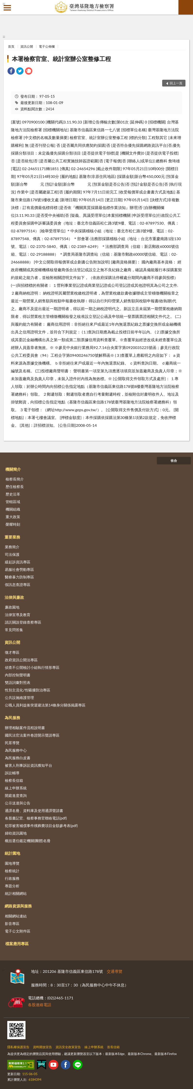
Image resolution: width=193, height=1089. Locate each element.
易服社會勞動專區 (19, 569)
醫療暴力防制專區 (19, 577)
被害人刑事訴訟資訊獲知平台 (28, 765)
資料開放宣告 (42, 1047)
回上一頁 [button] (176, 83)
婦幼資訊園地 (16, 833)
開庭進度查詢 (16, 795)
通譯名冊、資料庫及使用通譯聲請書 (34, 810)
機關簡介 (13, 469)
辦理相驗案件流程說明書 (25, 727)
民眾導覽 (12, 743)
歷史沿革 (13, 494)
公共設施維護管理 (19, 697)
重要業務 (12, 537)
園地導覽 (12, 863)
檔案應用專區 (17, 943)
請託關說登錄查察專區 (23, 622)
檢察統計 (12, 871)
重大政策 (13, 516)
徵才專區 (12, 652)
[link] (11, 71)
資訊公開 (26, 46)
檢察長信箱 (14, 780)
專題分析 (12, 886)
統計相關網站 (16, 893)
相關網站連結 (16, 916)
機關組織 (13, 509)
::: (4, 4)
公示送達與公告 (17, 803)
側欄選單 (7, 7)
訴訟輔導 (12, 773)
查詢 (185, 7)
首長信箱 (113, 1047)
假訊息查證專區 (17, 584)
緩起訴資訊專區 (17, 562)
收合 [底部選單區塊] (174, 460)
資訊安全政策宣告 (68, 1047)
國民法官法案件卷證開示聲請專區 (32, 735)
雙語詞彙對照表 (17, 682)
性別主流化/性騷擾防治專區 (27, 690)
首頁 (11, 46)
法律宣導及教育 (17, 614)
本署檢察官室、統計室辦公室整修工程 (61, 58)
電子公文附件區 (17, 931)
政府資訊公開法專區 (21, 660)
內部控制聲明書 (17, 675)
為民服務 (12, 717)
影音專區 (12, 923)
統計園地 (12, 853)
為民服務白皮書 (17, 758)
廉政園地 (12, 607)
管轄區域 (13, 501)
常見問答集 (14, 629)
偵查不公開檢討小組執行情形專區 (32, 667)
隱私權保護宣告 (18, 1047)
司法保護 (12, 554)
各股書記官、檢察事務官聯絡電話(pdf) (36, 818)
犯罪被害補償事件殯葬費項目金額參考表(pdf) (41, 825)
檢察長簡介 (15, 479)
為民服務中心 (16, 750)
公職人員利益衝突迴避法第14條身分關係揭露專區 (45, 705)
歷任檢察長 (15, 486)
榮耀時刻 (13, 524)
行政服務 (12, 878)
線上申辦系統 (16, 788)
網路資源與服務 (18, 906)
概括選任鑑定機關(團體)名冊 (27, 840)
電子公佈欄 (47, 46)
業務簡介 (12, 547)
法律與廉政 (14, 597)
